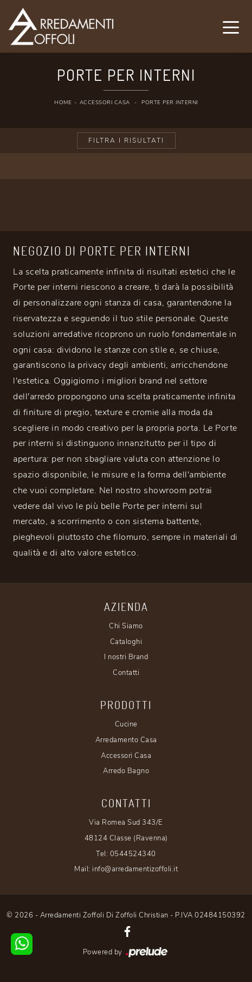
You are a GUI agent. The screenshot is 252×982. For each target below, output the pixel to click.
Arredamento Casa (126, 740)
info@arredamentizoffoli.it (135, 869)
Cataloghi (126, 642)
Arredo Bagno (126, 771)
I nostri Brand (126, 657)
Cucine (126, 724)
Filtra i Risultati (126, 140)
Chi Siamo (126, 626)
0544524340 (133, 854)
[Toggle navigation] (230, 26)
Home (63, 102)
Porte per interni (169, 102)
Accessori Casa (105, 102)
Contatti (126, 673)
